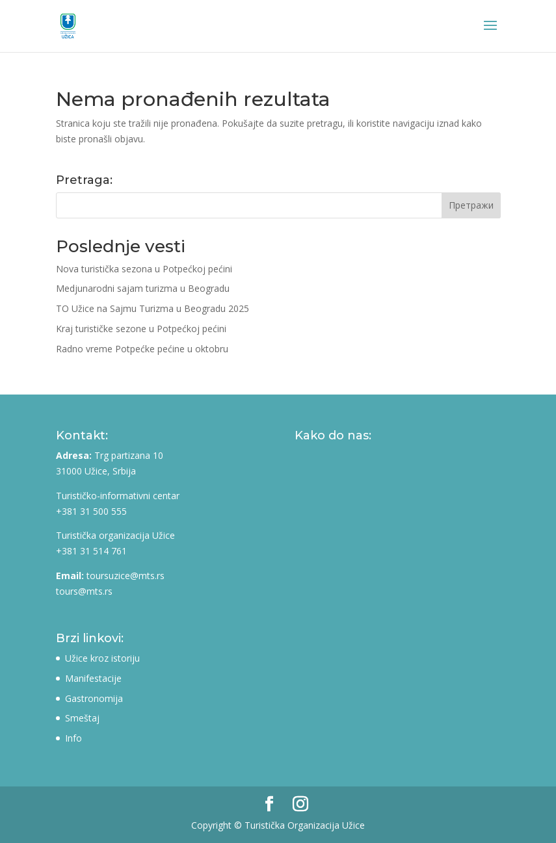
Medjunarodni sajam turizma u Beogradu (143, 288)
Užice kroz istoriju (102, 658)
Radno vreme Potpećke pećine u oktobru (142, 349)
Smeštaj (82, 718)
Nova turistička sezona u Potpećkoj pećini (144, 269)
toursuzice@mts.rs (125, 575)
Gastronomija (94, 698)
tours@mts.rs (84, 591)
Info (73, 738)
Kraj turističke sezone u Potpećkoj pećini (141, 328)
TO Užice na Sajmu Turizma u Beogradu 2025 (152, 308)
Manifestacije (93, 678)
